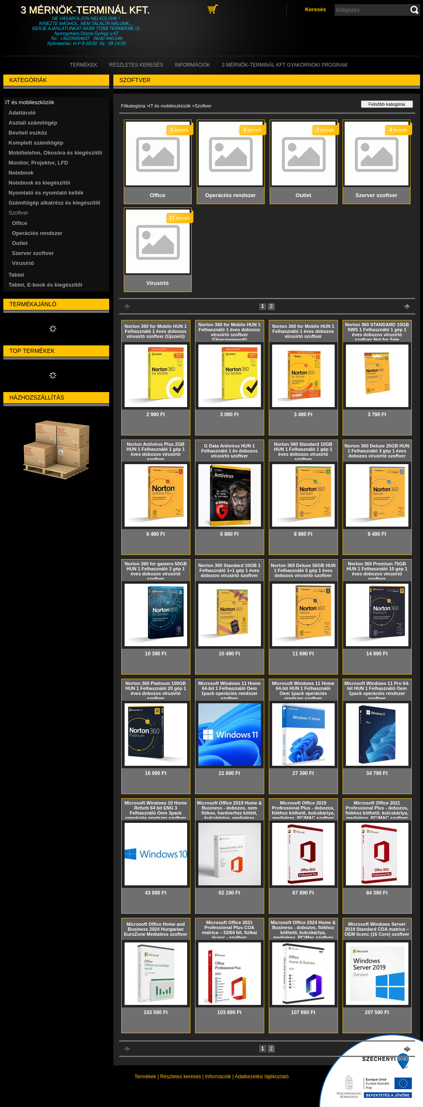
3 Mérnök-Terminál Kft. (86, 9)
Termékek (145, 1077)
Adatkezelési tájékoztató (261, 1077)
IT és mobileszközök (169, 105)
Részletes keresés (180, 1077)
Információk (218, 1077)
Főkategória (133, 105)
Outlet (20, 243)
